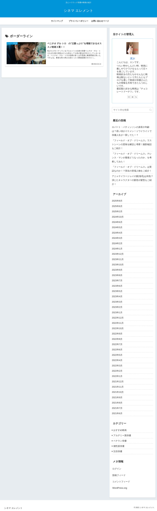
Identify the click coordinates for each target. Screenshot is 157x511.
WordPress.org (119, 488)
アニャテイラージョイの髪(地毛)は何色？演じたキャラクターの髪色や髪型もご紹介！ (132, 180)
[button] (150, 109)
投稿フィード (119, 475)
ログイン (116, 469)
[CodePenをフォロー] (129, 96)
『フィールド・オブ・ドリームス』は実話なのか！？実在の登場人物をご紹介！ (132, 169)
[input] (132, 110)
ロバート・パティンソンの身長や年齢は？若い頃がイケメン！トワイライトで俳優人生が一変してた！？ (132, 131)
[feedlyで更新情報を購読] (132, 96)
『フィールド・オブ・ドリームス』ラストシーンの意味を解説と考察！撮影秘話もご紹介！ (132, 144)
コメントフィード (121, 481)
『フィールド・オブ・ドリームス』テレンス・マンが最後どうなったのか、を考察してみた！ (132, 157)
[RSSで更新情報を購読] (136, 96)
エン (132, 58)
